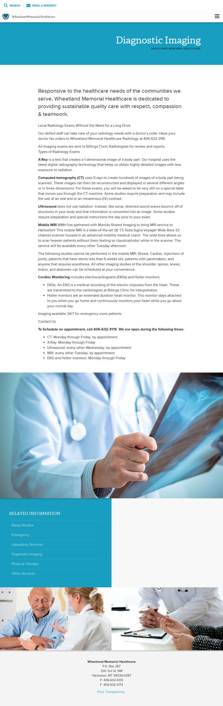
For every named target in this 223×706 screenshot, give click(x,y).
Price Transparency (111, 692)
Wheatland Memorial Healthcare (33, 17)
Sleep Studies (22, 525)
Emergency (20, 535)
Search (12, 5)
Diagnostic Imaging (26, 554)
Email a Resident (41, 5)
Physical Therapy (25, 564)
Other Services (23, 573)
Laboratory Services (27, 544)
